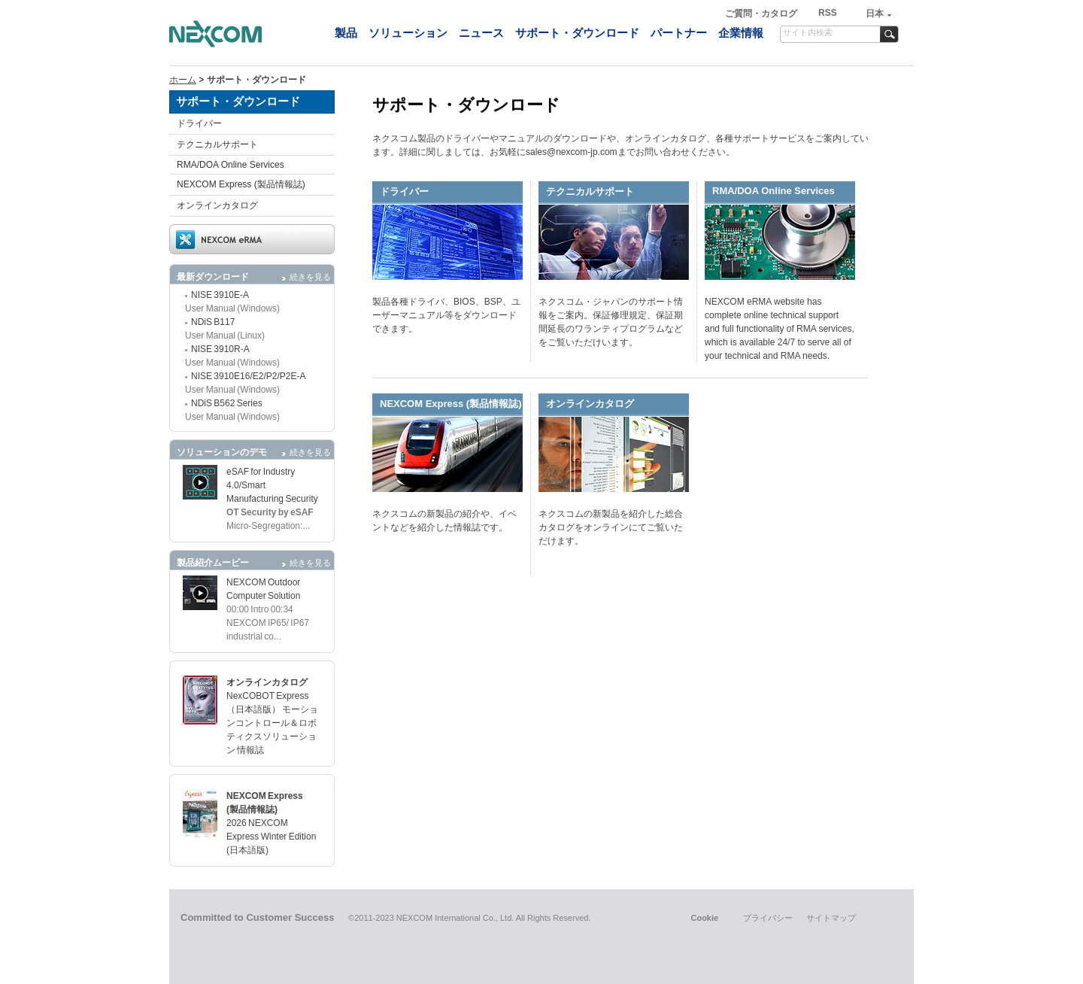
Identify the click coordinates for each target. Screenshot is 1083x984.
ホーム (182, 79)
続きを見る (310, 276)
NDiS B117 (213, 322)
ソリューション (408, 32)
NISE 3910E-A (220, 295)
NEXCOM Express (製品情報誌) (241, 184)
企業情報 (740, 32)
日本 (875, 13)
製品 (346, 32)
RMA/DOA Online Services (230, 164)
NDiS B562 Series (226, 403)
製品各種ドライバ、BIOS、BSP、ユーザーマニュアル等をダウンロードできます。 (446, 315)
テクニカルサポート (217, 144)
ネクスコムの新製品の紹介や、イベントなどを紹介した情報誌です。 (444, 521)
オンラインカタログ (217, 205)
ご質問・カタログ (762, 13)
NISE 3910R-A (220, 349)
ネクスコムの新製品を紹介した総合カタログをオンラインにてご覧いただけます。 (610, 527)
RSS (827, 13)
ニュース (481, 32)
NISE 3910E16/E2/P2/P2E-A (248, 376)
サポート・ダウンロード (577, 32)
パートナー (679, 32)
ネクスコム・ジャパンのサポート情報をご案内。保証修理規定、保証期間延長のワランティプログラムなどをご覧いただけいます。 (610, 322)
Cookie (704, 917)
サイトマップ (831, 917)
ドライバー (199, 123)
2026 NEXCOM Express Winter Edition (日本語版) (271, 836)
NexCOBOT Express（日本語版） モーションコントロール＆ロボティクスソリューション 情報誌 (272, 723)
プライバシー (768, 917)
